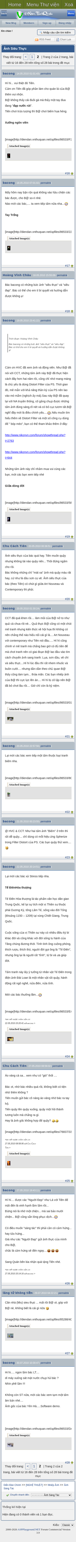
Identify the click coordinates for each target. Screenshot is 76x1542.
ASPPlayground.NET (29, 1529)
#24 (67, 1056)
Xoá (68, 4)
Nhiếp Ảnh (53, 1485)
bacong (9, 73)
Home (14, 4)
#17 (67, 265)
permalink (45, 73)
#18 (67, 311)
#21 (67, 736)
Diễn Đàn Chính (12, 1485)
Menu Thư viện (43, 4)
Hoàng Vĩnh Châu (17, 275)
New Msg (11, 23)
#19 (67, 536)
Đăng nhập (65, 23)
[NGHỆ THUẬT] (34, 1485)
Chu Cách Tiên (15, 546)
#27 (67, 1353)
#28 (67, 1462)
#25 (67, 1180)
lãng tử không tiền (18, 1292)
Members (29, 23)
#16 (67, 173)
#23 (67, 857)
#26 (67, 1283)
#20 (67, 599)
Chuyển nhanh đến (17, 1494)
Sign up (46, 23)
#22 (67, 811)
